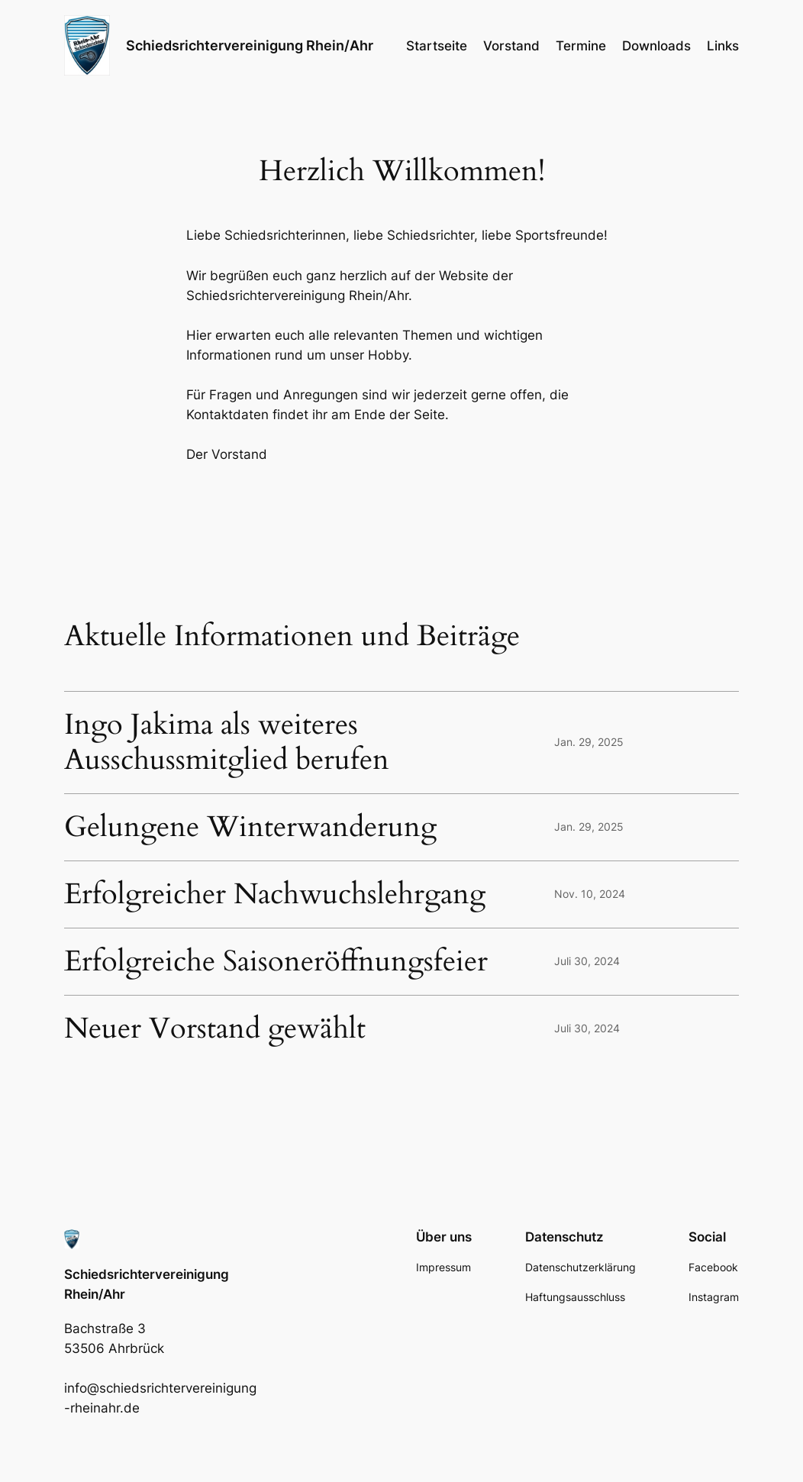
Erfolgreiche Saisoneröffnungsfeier (276, 961)
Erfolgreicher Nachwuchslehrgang (274, 894)
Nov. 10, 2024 (589, 893)
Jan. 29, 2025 (589, 741)
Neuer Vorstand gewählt (215, 1029)
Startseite (436, 45)
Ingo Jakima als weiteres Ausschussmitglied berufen (226, 742)
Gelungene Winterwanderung (250, 827)
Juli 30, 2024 (587, 960)
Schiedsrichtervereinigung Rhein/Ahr (249, 45)
